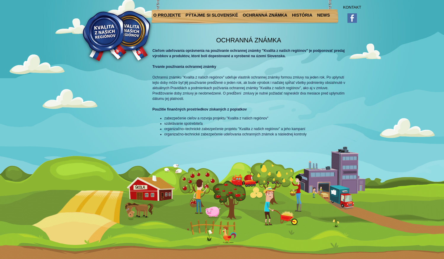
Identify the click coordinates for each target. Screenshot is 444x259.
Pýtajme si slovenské (211, 15)
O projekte (167, 15)
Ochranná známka (265, 15)
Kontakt (352, 7)
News (323, 15)
